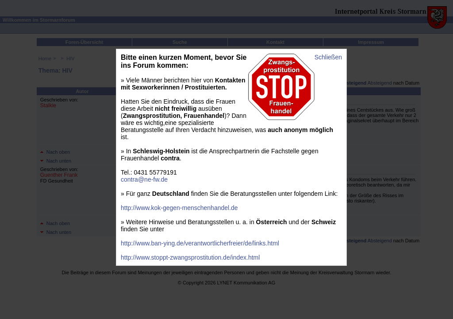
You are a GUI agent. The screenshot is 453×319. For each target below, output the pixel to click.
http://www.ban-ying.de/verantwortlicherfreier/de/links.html (200, 243)
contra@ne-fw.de (144, 179)
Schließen (328, 57)
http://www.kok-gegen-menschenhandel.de (179, 207)
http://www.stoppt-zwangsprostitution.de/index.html (190, 257)
